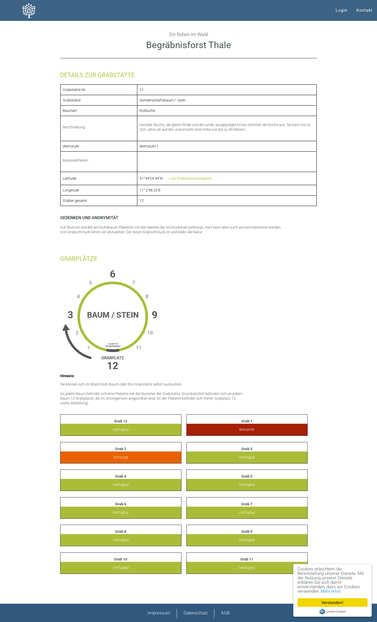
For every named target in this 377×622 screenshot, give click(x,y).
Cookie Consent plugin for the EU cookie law (332, 611)
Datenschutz (196, 612)
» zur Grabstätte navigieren (190, 178)
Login (341, 10)
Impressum (159, 612)
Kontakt (364, 10)
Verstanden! (332, 602)
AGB (225, 612)
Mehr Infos (331, 591)
